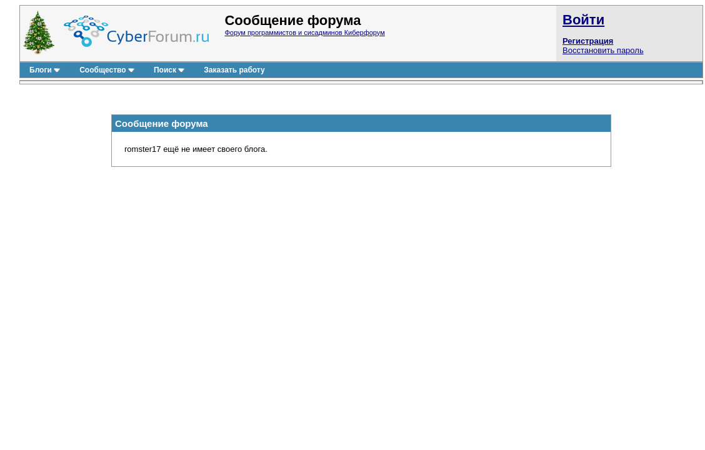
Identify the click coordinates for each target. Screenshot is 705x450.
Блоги (45, 70)
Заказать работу (234, 70)
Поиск (169, 70)
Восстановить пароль (603, 50)
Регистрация (587, 41)
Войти (583, 20)
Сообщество (107, 70)
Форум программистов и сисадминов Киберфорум (304, 32)
